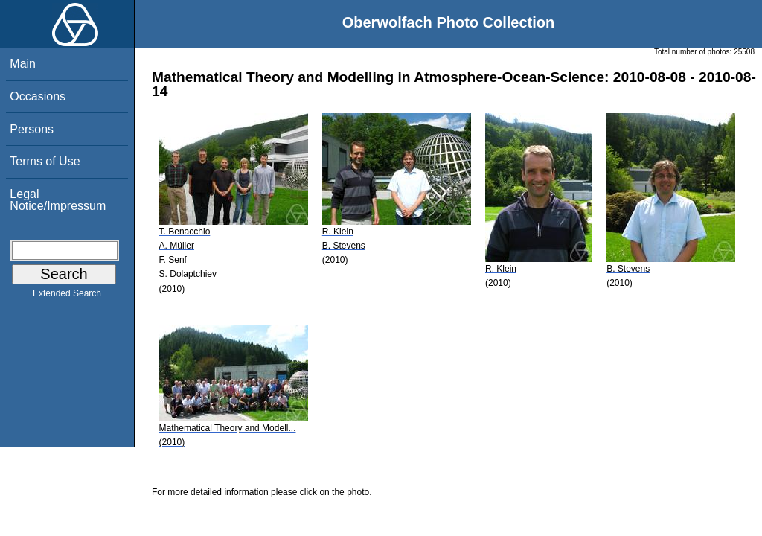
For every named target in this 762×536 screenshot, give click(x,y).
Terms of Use (45, 161)
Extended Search (67, 296)
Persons (32, 129)
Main (23, 63)
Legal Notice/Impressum (58, 200)
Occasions (37, 96)
